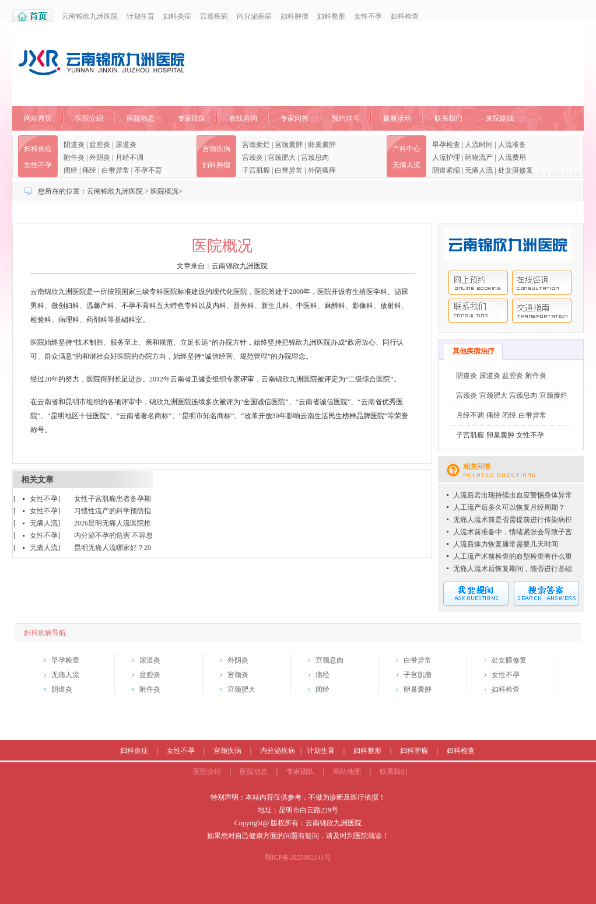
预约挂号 (346, 118)
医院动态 (141, 118)
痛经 (89, 170)
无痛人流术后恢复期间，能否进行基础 (512, 569)
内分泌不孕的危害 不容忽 (113, 535)
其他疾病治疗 (474, 351)
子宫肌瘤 (256, 170)
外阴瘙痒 (322, 170)
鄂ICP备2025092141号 (298, 857)
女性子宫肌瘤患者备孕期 (112, 499)
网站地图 (347, 772)
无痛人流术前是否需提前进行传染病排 (512, 520)
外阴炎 (99, 157)
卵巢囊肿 (322, 145)
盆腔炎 (99, 145)
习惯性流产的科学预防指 (112, 511)
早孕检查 (446, 145)
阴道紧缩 (446, 170)
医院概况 (164, 191)
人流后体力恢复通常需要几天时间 (505, 544)
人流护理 (446, 157)
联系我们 (448, 118)
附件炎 (74, 157)
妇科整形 (331, 16)
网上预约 (478, 283)
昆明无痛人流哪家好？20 (112, 548)
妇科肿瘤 (294, 16)
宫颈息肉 (315, 157)
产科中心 (406, 149)
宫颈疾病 (214, 16)
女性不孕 (368, 16)
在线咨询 (243, 118)
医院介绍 (89, 118)
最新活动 (397, 118)
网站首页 (38, 118)
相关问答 (477, 466)
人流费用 (512, 157)
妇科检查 (405, 16)
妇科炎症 (177, 16)
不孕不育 (148, 170)
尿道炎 (125, 145)
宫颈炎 (252, 157)
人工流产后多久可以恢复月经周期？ (509, 507)
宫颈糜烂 (256, 145)
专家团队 (192, 118)
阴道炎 (74, 145)
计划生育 (141, 16)
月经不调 (129, 157)
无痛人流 (406, 165)
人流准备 (512, 145)
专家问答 (294, 118)
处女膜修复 (515, 170)
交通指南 (542, 311)
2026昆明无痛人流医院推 (112, 523)
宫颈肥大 (282, 157)
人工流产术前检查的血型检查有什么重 (512, 556)
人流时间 (479, 145)
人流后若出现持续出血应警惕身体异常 (512, 495)
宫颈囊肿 (289, 145)
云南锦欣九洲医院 (90, 16)
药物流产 (479, 157)
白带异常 (115, 170)
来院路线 (500, 118)
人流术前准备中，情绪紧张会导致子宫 (512, 532)
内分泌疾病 (254, 16)
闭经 (71, 170)
